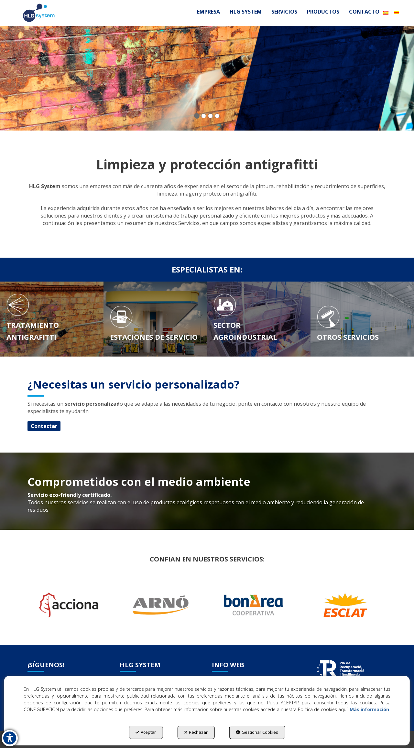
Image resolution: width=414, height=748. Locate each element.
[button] (39, 13)
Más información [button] (369, 709)
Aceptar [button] (146, 732)
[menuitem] (208, 12)
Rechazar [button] (196, 732)
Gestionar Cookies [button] (257, 732)
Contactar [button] (44, 426)
